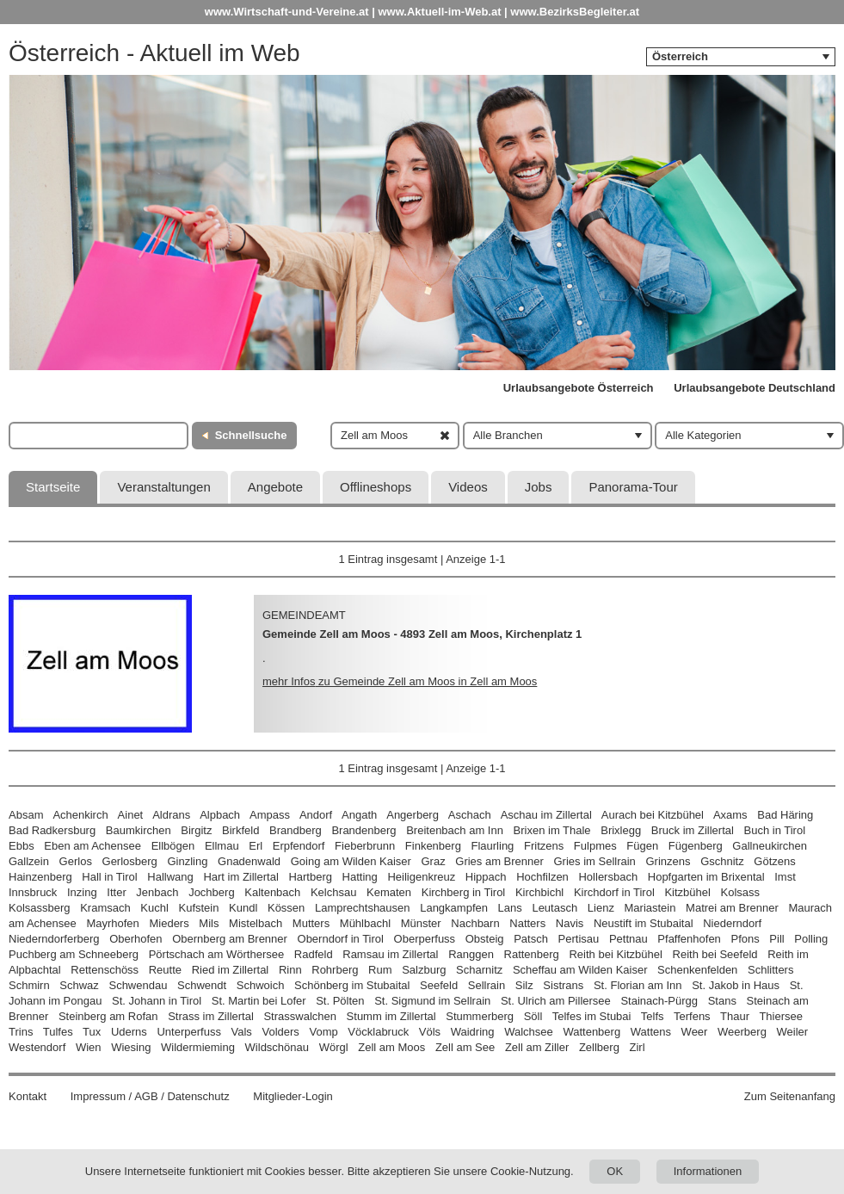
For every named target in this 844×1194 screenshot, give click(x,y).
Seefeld (439, 985)
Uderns (129, 1031)
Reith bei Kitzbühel (615, 954)
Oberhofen (135, 938)
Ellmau (222, 845)
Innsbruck (33, 892)
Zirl (637, 1047)
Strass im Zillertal (211, 1016)
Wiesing (131, 1047)
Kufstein (198, 907)
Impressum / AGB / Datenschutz (150, 1096)
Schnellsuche (251, 435)
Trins (21, 1031)
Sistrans (563, 985)
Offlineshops (375, 486)
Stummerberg (480, 1016)
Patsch (531, 938)
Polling (811, 938)
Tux (92, 1031)
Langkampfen (454, 907)
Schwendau (137, 985)
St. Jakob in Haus (735, 985)
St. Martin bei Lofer (259, 1000)
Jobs (538, 486)
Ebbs (21, 845)
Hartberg (310, 876)
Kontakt (27, 1096)
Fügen (642, 845)
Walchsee (528, 1031)
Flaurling (492, 845)
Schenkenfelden (697, 969)
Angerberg (412, 814)
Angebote (275, 486)
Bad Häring (785, 814)
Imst (785, 876)
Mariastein (650, 907)
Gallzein (29, 861)
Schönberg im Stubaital (352, 985)
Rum (379, 969)
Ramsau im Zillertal (390, 954)
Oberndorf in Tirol (341, 938)
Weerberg (742, 1031)
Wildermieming (198, 1047)
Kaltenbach (272, 892)
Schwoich (261, 985)
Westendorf (37, 1047)
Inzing (82, 892)
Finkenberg (433, 845)
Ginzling (187, 861)
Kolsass (741, 892)
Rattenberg (531, 954)
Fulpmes (595, 845)
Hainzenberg (40, 876)
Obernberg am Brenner (229, 938)
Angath (359, 814)
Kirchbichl (539, 892)
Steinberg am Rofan (108, 1016)
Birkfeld (240, 830)
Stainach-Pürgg (659, 1000)
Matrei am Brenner (732, 907)
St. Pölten (340, 1000)
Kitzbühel (687, 892)
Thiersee (781, 1016)
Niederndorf (732, 923)
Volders (280, 1031)
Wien (89, 1047)
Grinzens (667, 861)
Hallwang (170, 876)
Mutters (311, 923)
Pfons (744, 938)
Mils (209, 923)
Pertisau (579, 938)
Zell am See (465, 1047)
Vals (241, 1031)
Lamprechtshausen (362, 907)
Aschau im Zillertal (546, 814)
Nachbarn (475, 923)
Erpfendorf (299, 845)
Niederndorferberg (54, 938)
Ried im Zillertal (230, 969)
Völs (429, 1031)
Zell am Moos (391, 1047)
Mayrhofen (112, 923)
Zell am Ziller (537, 1047)
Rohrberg (334, 969)
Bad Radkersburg (52, 830)
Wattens (651, 1031)
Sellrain (486, 985)
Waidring (473, 1031)
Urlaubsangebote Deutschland (754, 387)
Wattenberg (591, 1031)
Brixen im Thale (552, 830)
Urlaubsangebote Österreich (578, 387)
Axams (730, 814)
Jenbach (157, 892)
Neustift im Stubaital (643, 923)
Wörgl (333, 1047)
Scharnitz (479, 969)
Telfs (652, 1016)
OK (615, 1171)
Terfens (692, 1016)
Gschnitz (722, 861)
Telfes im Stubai (591, 1016)
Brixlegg (621, 830)
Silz (524, 985)
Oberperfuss (425, 938)
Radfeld (313, 954)
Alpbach (220, 814)
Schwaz (79, 985)
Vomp (323, 1031)
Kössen (286, 907)
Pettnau (628, 938)
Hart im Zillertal (240, 876)
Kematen (389, 892)
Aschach (469, 814)
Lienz (601, 907)
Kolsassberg (40, 907)
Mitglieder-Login (293, 1096)
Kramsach (105, 907)
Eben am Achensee (92, 845)
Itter (116, 892)
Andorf (315, 814)
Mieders (168, 923)
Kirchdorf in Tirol (614, 892)
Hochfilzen (542, 876)
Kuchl (154, 907)
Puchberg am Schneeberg (74, 954)
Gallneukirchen (769, 845)
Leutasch (554, 907)
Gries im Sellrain (594, 861)
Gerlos (75, 861)
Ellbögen (173, 845)
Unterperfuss (188, 1031)
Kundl (243, 907)
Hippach (486, 876)
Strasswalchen (299, 1016)
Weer (694, 1031)
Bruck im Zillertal (692, 830)
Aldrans (171, 814)
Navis (570, 923)
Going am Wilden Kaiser (351, 861)
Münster (421, 923)
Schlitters (770, 969)
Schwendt (201, 985)
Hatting (360, 876)
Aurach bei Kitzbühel (652, 814)
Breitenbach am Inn (454, 830)
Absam (26, 814)
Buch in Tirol (775, 830)
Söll (533, 1016)
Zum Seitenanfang (789, 1096)
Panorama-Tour (632, 486)
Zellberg (599, 1047)
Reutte (165, 969)
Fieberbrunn (365, 845)
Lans (510, 907)
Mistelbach (255, 923)
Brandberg (295, 830)
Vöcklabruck (378, 1031)
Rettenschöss (105, 969)
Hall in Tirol (109, 876)
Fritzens (544, 845)
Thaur (734, 1016)
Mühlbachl (365, 923)
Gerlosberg (129, 861)
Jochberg (211, 892)
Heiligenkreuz (421, 876)
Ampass (270, 814)
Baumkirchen (138, 830)
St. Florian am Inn (638, 985)
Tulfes (58, 1031)
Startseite (53, 486)
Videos (468, 486)
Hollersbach (608, 876)
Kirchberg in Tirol (464, 892)
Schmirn (29, 985)
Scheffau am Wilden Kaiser (580, 969)
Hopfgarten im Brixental (706, 876)
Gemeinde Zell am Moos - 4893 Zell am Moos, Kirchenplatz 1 (422, 634)
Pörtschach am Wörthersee (217, 954)
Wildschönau (277, 1047)
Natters (527, 923)
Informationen (708, 1171)
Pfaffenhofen (689, 938)
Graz (433, 861)
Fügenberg (695, 845)
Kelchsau (333, 892)
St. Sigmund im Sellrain (432, 1000)
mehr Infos (399, 681)
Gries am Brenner (499, 861)
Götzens (774, 861)
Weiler (793, 1031)
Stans (722, 1000)
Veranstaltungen (163, 486)
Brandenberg (363, 830)
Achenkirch (80, 814)
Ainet (131, 814)
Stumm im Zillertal (391, 1016)
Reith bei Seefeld (715, 954)
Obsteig (484, 938)
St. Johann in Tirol (156, 1000)
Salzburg (424, 969)
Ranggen (471, 954)
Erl (255, 845)
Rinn (290, 969)
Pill (778, 938)
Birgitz (196, 830)
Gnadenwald (249, 861)
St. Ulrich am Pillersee (556, 1000)
